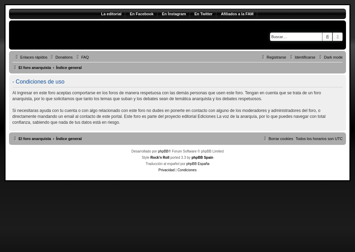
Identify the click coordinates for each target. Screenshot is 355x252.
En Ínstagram (174, 14)
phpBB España (197, 164)
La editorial (111, 14)
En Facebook (141, 14)
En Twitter (203, 14)
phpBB (163, 151)
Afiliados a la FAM (237, 14)
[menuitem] (61, 57)
